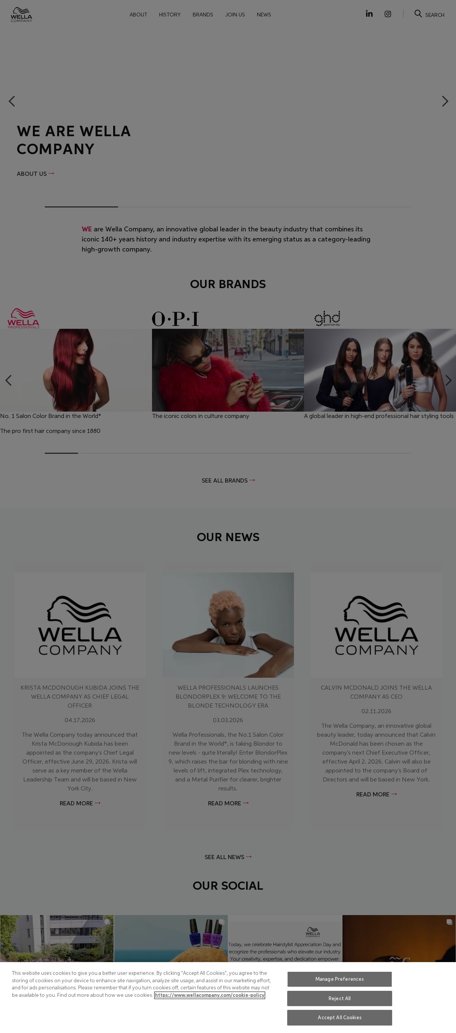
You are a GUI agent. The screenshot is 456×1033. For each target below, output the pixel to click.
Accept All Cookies (339, 1017)
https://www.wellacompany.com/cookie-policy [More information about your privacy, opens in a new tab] (209, 995)
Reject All (340, 998)
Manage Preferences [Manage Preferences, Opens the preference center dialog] (340, 979)
